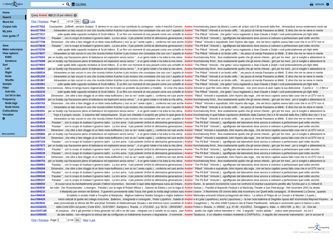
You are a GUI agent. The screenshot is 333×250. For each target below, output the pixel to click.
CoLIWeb (80, 4)
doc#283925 (38, 122)
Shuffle (9, 80)
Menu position (8, 134)
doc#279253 (38, 57)
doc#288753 (38, 160)
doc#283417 (38, 114)
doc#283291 (38, 111)
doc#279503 (38, 65)
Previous (44, 21)
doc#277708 (38, 41)
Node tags (11, 103)
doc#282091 (38, 84)
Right (8, 72)
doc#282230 (38, 91)
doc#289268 (38, 168)
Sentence (10, 60)
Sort (5, 64)
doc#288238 (38, 153)
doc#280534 (38, 72)
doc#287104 (38, 137)
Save (6, 45)
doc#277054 (38, 30)
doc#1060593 (39, 214)
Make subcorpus (13, 49)
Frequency (9, 99)
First (34, 21)
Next (85, 21)
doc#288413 (38, 157)
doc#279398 (38, 61)
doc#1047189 (39, 210)
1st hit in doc (13, 95)
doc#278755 (38, 49)
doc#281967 (38, 80)
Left (7, 68)
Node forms (12, 106)
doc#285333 (38, 130)
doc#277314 (38, 38)
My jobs (7, 31)
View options (10, 53)
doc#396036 (38, 195)
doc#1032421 (39, 206)
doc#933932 (38, 203)
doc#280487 (38, 68)
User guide (9, 36)
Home (6, 12)
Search (7, 17)
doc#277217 (38, 34)
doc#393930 (38, 187)
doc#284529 (38, 126)
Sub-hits (10, 91)
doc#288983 (38, 164)
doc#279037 (38, 53)
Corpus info (10, 26)
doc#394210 (38, 191)
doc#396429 (38, 199)
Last (92, 21)
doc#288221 (38, 149)
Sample (7, 83)
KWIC (8, 57)
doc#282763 (38, 103)
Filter (6, 87)
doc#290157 (38, 180)
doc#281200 (38, 76)
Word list (8, 21)
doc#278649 (38, 45)
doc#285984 (38, 134)
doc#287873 (38, 145)
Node (8, 76)
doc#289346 (38, 176)
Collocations (10, 110)
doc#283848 (38, 118)
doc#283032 (38, 107)
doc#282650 (38, 99)
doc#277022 (38, 26)
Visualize (8, 114)
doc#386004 (38, 183)
